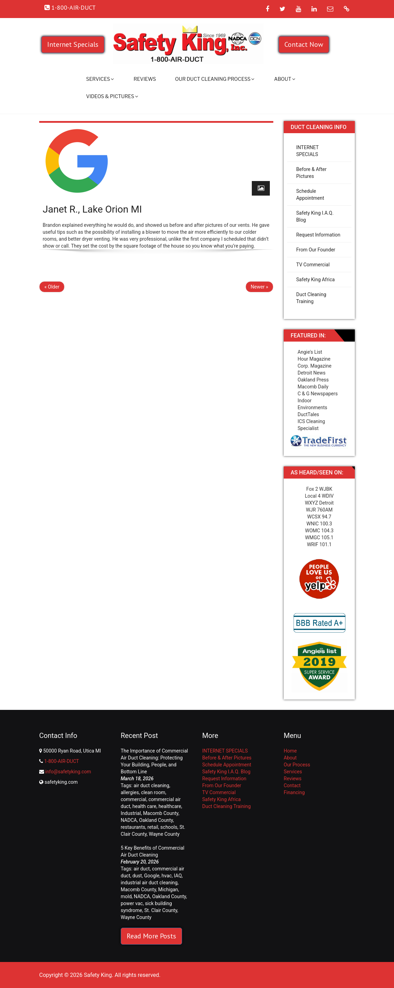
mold (126, 896)
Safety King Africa (315, 279)
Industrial (131, 813)
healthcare (170, 806)
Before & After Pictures (311, 172)
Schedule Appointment (310, 194)
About (284, 79)
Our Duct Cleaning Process (214, 79)
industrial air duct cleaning (149, 882)
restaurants (133, 827)
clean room (153, 792)
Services (100, 79)
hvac (167, 875)
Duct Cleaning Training (311, 298)
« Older (51, 287)
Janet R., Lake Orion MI (92, 209)
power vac (132, 903)
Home (290, 751)
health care (144, 806)
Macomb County (160, 813)
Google (151, 875)
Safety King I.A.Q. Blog (315, 216)
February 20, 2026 (140, 862)
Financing (294, 792)
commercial (133, 799)
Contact (292, 785)
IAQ (178, 875)
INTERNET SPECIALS (307, 151)
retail (152, 827)
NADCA (129, 820)
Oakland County (156, 820)
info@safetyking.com (68, 771)
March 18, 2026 (137, 778)
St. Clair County (160, 910)
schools (168, 827)
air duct (142, 868)
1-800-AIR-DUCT (61, 761)
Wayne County (164, 834)
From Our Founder (315, 249)
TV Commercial (312, 264)
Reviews (145, 79)
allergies (130, 792)
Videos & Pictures (112, 96)
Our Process (297, 764)
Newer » (259, 287)
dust (137, 875)
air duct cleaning (151, 785)
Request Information (318, 235)
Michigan (168, 889)
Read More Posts (151, 935)
